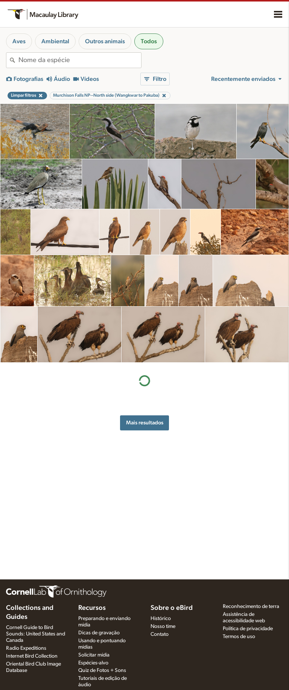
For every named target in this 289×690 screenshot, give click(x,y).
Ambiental (55, 41)
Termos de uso (239, 636)
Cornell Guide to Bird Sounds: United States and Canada (35, 634)
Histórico (161, 618)
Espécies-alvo (93, 663)
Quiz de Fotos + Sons (102, 670)
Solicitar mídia (94, 655)
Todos (149, 41)
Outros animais (105, 41)
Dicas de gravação (99, 632)
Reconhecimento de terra (251, 606)
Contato (160, 634)
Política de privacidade (248, 628)
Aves (19, 41)
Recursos (92, 608)
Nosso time (163, 626)
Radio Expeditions (26, 648)
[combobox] (79, 60)
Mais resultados (144, 423)
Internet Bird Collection (32, 656)
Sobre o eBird (172, 608)
